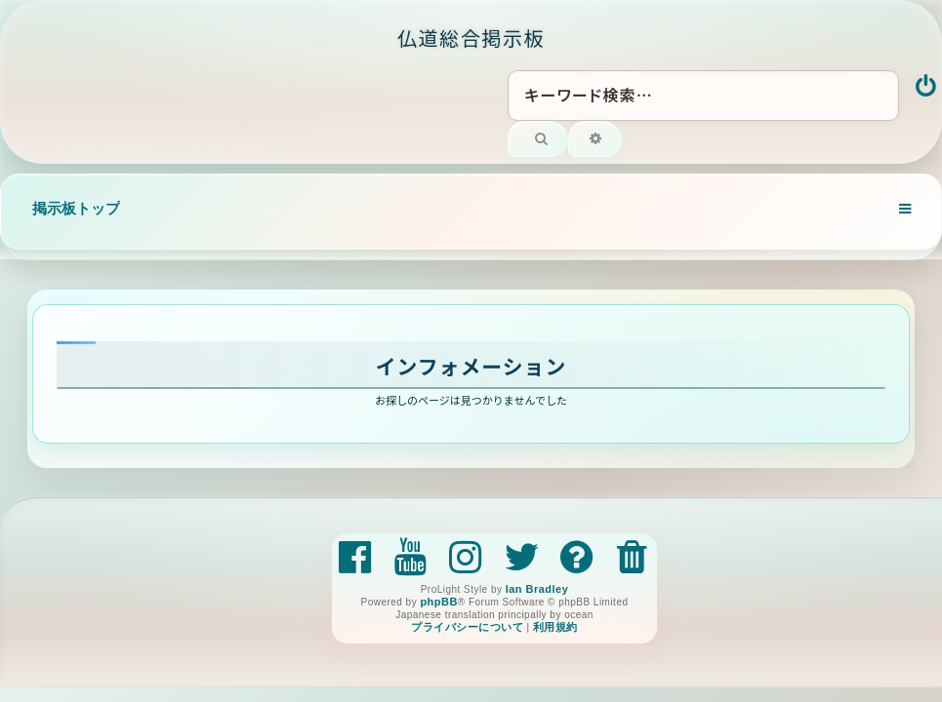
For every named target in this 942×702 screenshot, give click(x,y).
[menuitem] (927, 87)
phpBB (438, 601)
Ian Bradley (537, 589)
